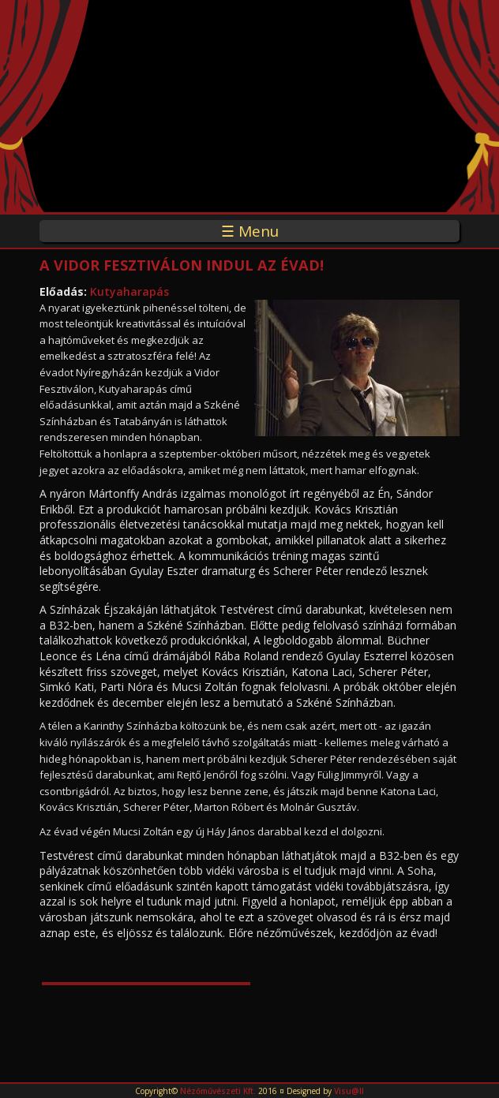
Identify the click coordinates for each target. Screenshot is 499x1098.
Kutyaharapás (129, 291)
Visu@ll (349, 1090)
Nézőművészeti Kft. (218, 1090)
